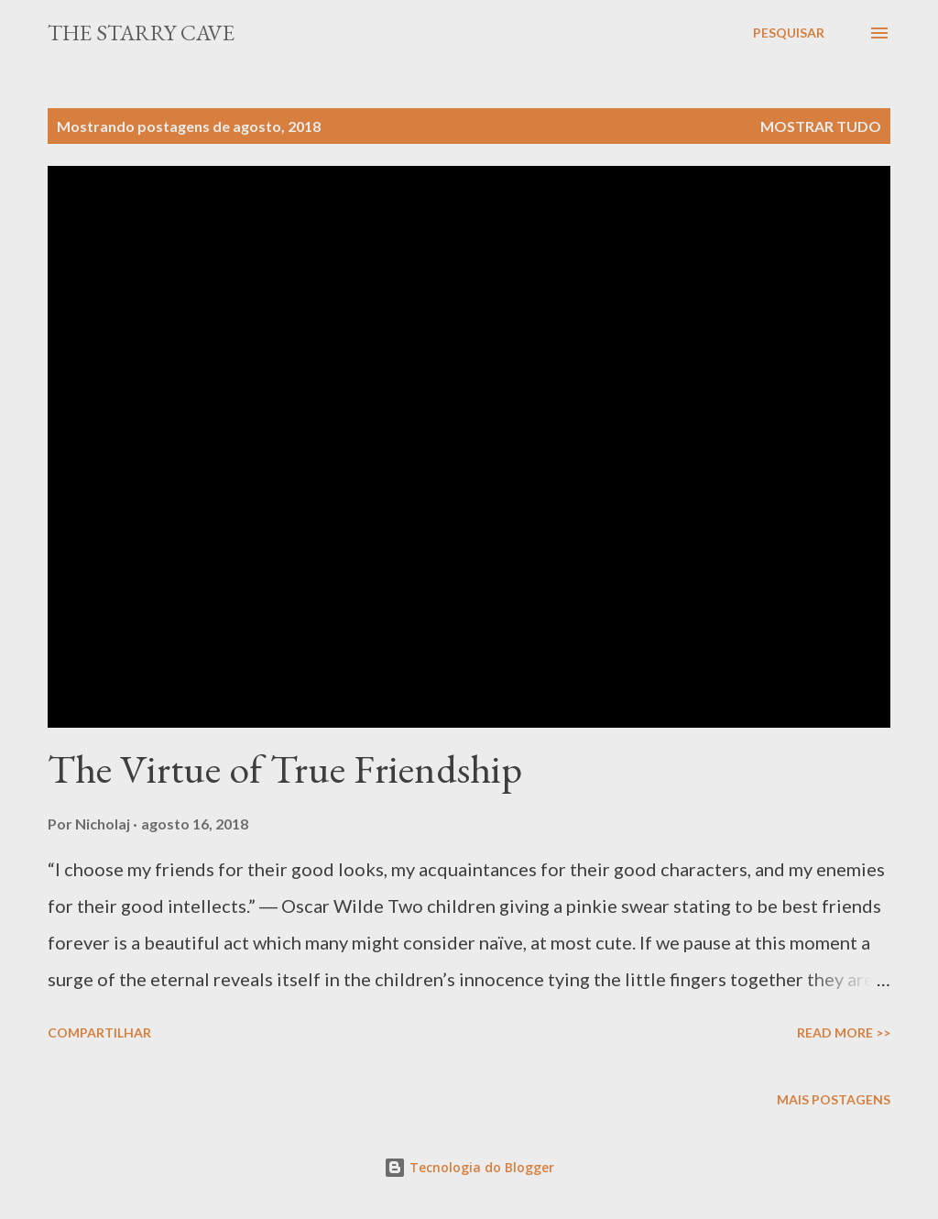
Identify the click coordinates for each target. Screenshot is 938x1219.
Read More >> (843, 1032)
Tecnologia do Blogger (469, 1167)
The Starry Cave (141, 32)
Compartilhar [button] (99, 1032)
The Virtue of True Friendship (285, 768)
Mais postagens (833, 1099)
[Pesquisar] (788, 33)
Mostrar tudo (820, 126)
